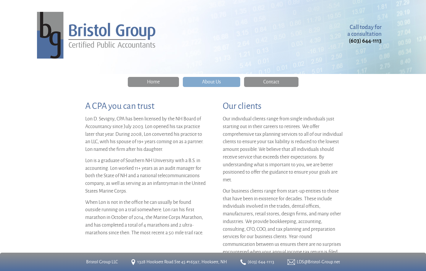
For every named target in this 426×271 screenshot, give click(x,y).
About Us (211, 81)
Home (153, 81)
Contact (271, 81)
